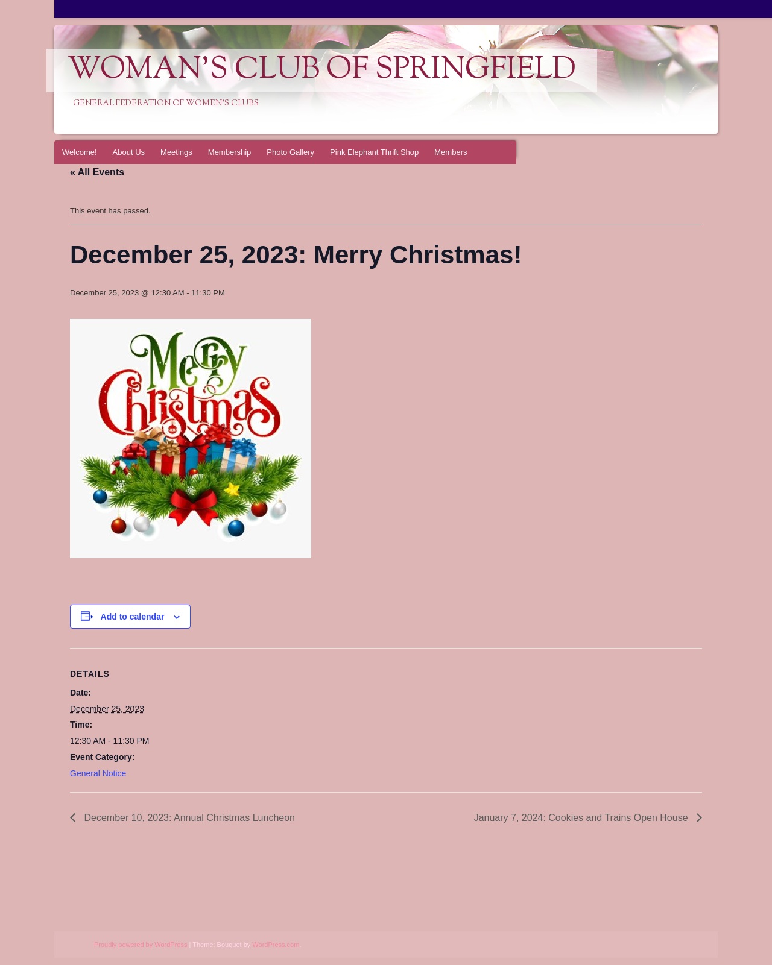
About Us (129, 152)
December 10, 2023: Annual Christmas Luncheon (188, 818)
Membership (230, 152)
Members (450, 152)
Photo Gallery (290, 152)
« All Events (97, 172)
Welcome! (79, 152)
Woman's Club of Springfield (322, 70)
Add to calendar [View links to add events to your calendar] (133, 616)
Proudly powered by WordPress (140, 944)
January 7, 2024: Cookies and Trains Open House (582, 818)
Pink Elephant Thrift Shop (374, 152)
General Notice (98, 773)
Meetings (176, 152)
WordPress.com (275, 944)
